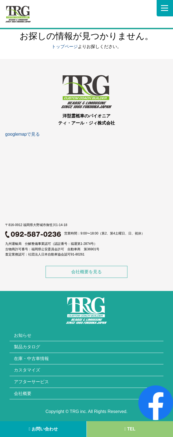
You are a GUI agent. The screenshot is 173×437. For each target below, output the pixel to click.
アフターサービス (31, 381)
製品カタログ (27, 346)
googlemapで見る (22, 134)
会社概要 (22, 393)
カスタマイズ (27, 370)
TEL (130, 429)
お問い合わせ (43, 429)
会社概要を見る (86, 271)
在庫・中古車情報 (31, 358)
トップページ (65, 46)
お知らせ (22, 335)
